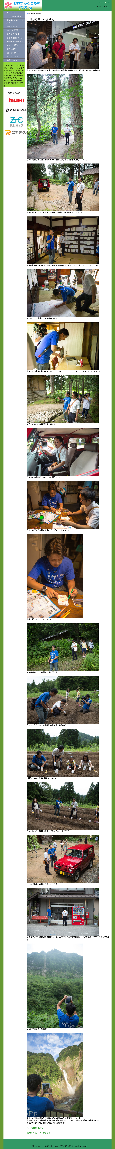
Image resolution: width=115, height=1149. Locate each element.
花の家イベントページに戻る (38, 1133)
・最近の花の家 (11, 26)
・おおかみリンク (12, 56)
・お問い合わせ (11, 60)
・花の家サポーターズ (14, 41)
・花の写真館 (10, 49)
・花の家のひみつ (12, 53)
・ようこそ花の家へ (13, 16)
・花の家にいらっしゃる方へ (14, 21)
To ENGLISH (104, 2)
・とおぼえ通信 (11, 45)
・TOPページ (10, 13)
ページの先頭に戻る (35, 1128)
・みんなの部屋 (11, 30)
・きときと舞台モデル (14, 38)
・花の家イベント (12, 34)
